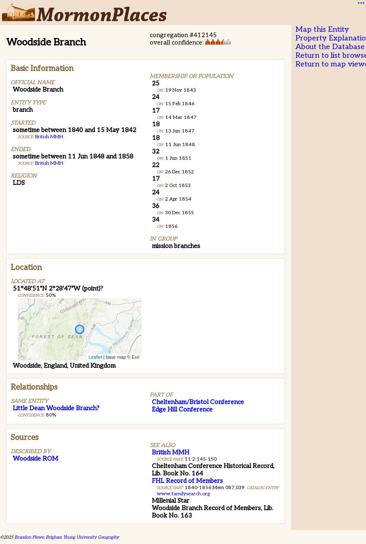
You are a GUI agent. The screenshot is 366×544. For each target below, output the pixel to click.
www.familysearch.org (183, 494)
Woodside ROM (35, 458)
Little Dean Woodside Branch (55, 408)
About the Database (330, 47)
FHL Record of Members (187, 481)
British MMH (49, 137)
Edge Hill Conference (182, 409)
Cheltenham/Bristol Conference (198, 402)
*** (360, 4)
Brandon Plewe (29, 537)
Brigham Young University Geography (82, 537)
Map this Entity (322, 29)
